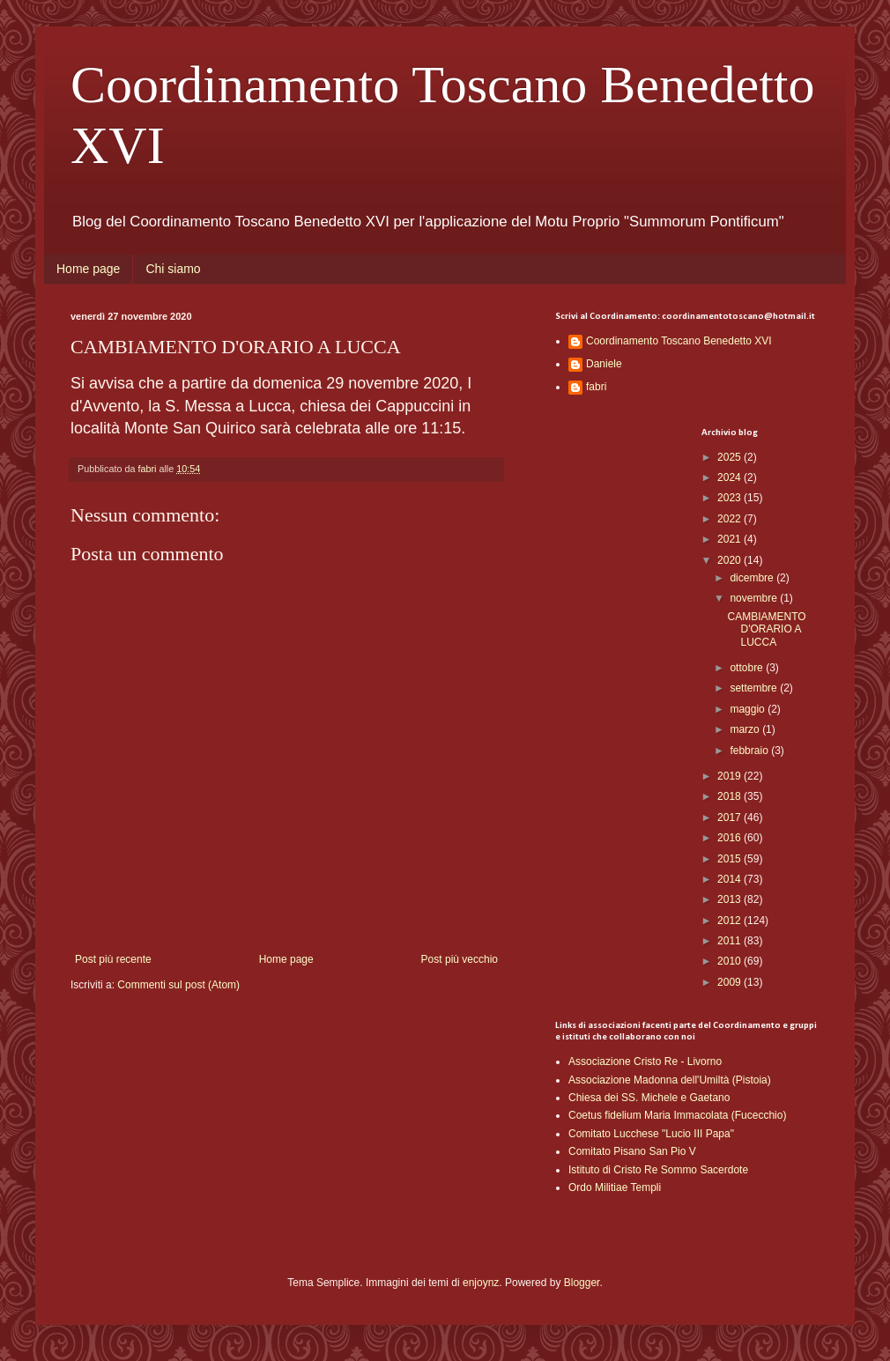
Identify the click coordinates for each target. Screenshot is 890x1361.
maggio (749, 709)
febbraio (750, 750)
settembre (755, 688)
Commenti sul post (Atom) (178, 985)
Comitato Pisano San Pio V (632, 1151)
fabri (596, 387)
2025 (730, 457)
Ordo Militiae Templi (614, 1187)
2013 (730, 899)
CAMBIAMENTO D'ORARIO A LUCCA (766, 629)
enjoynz (481, 1282)
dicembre (753, 578)
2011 (730, 941)
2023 (730, 498)
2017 (730, 817)
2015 (730, 859)
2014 (730, 879)
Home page (88, 269)
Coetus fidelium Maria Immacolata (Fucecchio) (677, 1115)
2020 (730, 560)
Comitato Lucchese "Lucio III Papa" (651, 1134)
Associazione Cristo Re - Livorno (645, 1061)
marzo (746, 729)
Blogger (582, 1282)
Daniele (604, 364)
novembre (755, 598)
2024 (730, 477)
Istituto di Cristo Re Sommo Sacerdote (658, 1170)
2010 (730, 961)
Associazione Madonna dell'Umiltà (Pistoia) (669, 1080)
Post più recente (113, 959)
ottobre (748, 668)
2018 (730, 796)
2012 (730, 920)
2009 (730, 982)
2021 (730, 539)
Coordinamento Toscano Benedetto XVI (679, 341)
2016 (730, 838)
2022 (730, 519)
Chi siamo (172, 269)
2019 (730, 776)
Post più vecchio (459, 959)
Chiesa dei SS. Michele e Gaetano (649, 1097)
